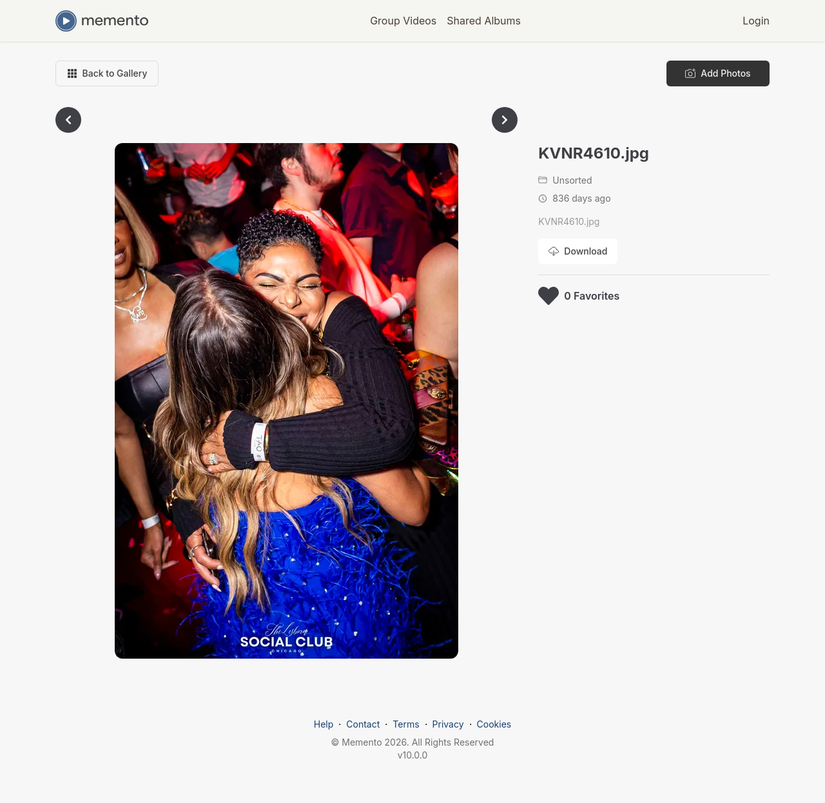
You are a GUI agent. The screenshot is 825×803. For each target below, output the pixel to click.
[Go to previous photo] (68, 120)
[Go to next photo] (505, 120)
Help (324, 724)
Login (756, 20)
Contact (363, 724)
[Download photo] (577, 251)
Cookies (494, 724)
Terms (406, 724)
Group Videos (403, 20)
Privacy (448, 724)
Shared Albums (484, 20)
